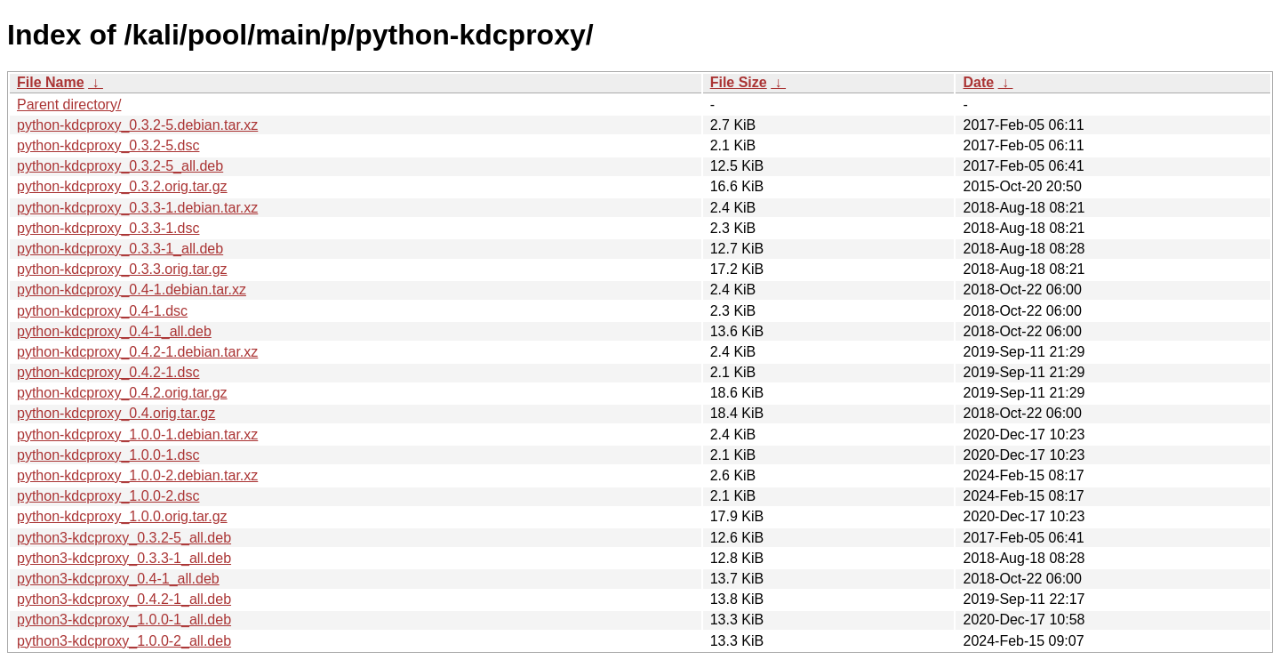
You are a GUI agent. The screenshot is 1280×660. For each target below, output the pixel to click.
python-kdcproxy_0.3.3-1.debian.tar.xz (137, 207)
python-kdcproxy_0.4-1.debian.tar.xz (131, 289)
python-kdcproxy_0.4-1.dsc (102, 310)
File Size (738, 82)
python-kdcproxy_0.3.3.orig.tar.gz (122, 269)
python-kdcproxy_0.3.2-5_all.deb (120, 165)
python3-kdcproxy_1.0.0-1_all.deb (124, 619)
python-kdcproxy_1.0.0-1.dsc (108, 455)
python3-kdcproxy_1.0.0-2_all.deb (124, 640)
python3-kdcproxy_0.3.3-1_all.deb (124, 558)
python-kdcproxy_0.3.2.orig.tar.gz (122, 186)
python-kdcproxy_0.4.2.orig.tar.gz (122, 392)
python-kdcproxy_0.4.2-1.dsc (108, 372)
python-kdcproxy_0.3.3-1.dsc (108, 228)
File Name (50, 82)
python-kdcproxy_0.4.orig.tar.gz (116, 413)
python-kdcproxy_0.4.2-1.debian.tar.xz (137, 351)
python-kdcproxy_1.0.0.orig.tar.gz (122, 516)
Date (978, 82)
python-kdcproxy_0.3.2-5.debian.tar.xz (137, 125)
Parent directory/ (69, 104)
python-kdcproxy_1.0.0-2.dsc (108, 495)
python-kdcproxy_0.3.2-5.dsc (108, 145)
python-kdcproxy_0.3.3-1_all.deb (120, 248)
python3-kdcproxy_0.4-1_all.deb (118, 578)
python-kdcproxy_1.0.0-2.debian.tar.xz (137, 475)
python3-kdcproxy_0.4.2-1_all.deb (124, 599)
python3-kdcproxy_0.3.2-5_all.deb (124, 537)
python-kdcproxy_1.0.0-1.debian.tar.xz (137, 434)
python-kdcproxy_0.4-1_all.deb (114, 331)
